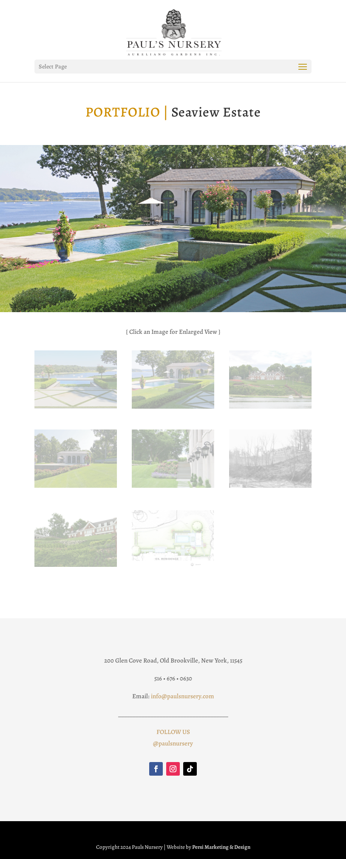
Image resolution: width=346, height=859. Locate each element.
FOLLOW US (173, 732)
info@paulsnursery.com (182, 696)
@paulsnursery (173, 743)
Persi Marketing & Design (221, 846)
